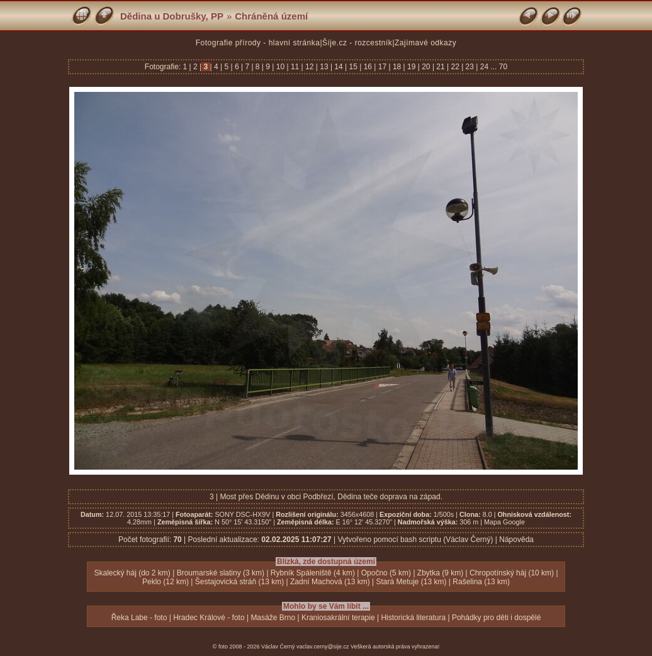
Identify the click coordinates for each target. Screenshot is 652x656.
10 (280, 66)
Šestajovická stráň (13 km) (239, 581)
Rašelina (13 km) (481, 581)
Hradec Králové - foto (208, 617)
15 (353, 66)
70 (503, 66)
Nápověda (516, 539)
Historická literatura (413, 617)
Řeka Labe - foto (139, 617)
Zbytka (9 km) (440, 572)
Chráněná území (271, 16)
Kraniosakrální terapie (338, 617)
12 (309, 66)
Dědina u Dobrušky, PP (171, 16)
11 (295, 66)
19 (411, 66)
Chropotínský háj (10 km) (511, 572)
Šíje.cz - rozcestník (357, 42)
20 (426, 66)
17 (382, 66)
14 (338, 66)
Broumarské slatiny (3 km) (220, 572)
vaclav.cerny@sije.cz (322, 646)
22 (455, 66)
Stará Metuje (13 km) (411, 581)
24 (484, 66)
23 (469, 66)
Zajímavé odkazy (425, 42)
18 (397, 66)
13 (324, 66)
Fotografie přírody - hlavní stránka (258, 42)
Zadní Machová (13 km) (330, 581)
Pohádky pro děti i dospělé (496, 617)
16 (367, 66)
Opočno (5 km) (386, 572)
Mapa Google (504, 522)
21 (440, 66)
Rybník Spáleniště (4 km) (313, 572)
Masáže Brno (272, 617)
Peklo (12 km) (165, 581)
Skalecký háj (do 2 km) (132, 572)
